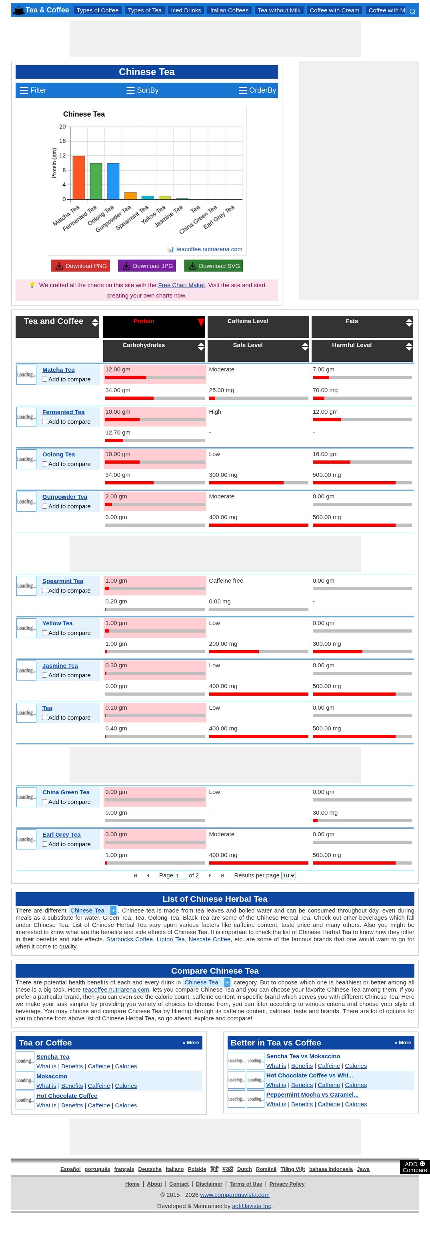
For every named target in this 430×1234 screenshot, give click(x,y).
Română (266, 1169)
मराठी (227, 1169)
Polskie (197, 1169)
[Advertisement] (215, 39)
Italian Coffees (229, 10)
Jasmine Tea (60, 665)
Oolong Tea (58, 454)
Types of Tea (145, 10)
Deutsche (150, 1169)
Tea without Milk (279, 10)
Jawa (363, 1169)
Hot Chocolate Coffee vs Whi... (310, 1075)
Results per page (256, 875)
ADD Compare (415, 1166)
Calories (126, 1066)
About (154, 1184)
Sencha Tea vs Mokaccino (303, 1056)
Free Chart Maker (181, 285)
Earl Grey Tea (61, 834)
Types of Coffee (98, 10)
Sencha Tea (52, 1056)
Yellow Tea (57, 623)
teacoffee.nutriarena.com (116, 989)
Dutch (244, 1169)
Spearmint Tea (62, 580)
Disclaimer (209, 1184)
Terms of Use (246, 1184)
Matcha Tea (58, 369)
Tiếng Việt (293, 1169)
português (97, 1169)
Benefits (72, 1066)
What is (46, 1066)
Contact (178, 1184)
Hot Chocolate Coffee (67, 1095)
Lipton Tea (171, 939)
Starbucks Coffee (129, 939)
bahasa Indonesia (331, 1169)
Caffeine (99, 1066)
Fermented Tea (63, 412)
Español (70, 1169)
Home (132, 1184)
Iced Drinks (186, 10)
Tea (47, 707)
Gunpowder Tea (64, 496)
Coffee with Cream (335, 10)
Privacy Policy (287, 1184)
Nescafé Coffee (209, 939)
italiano (175, 1169)
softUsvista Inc (251, 1205)
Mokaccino (52, 1076)
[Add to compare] (44, 379)
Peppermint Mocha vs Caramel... (312, 1094)
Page (166, 875)
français (124, 1169)
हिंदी (214, 1169)
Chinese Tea (93, 910)
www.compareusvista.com (235, 1194)
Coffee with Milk (390, 10)
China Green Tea (66, 792)
